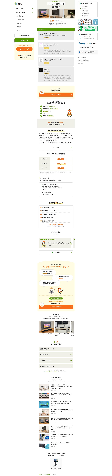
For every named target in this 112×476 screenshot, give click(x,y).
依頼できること (85, 6)
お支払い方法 (85, 11)
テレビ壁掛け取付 (47, 474)
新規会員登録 (24, 40)
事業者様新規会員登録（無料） (89, 38)
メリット (84, 8)
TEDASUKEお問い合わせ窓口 (50, 372)
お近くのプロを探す (56, 94)
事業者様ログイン (86, 36)
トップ (40, 474)
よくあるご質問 (20, 12)
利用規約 (84, 57)
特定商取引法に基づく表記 (83, 60)
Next (71, 243)
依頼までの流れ (85, 13)
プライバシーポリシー (82, 59)
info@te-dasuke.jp (27, 51)
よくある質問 (85, 15)
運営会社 (79, 57)
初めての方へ (19, 8)
